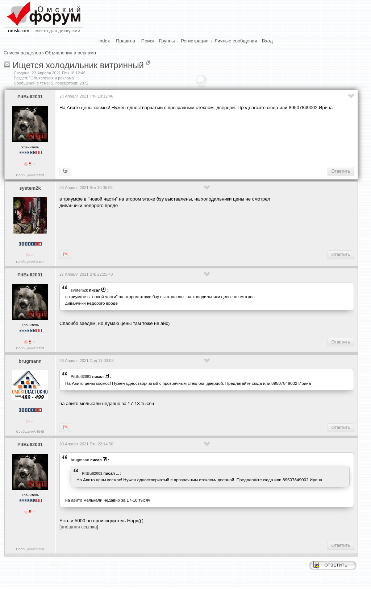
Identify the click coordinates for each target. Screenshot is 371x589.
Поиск (147, 41)
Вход (267, 41)
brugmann (30, 361)
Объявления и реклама (70, 52)
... (117, 473)
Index (104, 41)
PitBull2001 (30, 96)
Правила (125, 41)
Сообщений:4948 (30, 431)
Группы (167, 41)
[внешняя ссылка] (78, 527)
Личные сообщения (235, 41)
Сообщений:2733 (30, 175)
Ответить (341, 171)
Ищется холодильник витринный (78, 65)
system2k (30, 188)
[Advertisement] (191, 138)
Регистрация (194, 41)
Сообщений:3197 (30, 262)
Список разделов (22, 52)
